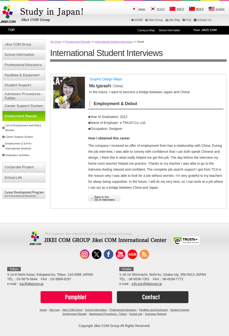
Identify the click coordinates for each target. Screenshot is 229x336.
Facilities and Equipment (153, 309)
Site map (54, 309)
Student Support (179, 309)
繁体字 (200, 9)
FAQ (186, 20)
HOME (137, 20)
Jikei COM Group (72, 309)
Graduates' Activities (17, 155)
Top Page (55, 41)
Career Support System (19, 136)
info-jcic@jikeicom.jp (147, 284)
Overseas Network (155, 313)
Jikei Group (154, 20)
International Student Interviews (113, 41)
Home (43, 309)
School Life (135, 313)
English (220, 9)
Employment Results (78, 41)
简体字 (180, 9)
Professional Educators (122, 309)
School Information (96, 309)
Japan (141, 9)
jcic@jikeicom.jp (31, 284)
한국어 (161, 9)
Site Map (172, 20)
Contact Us (202, 20)
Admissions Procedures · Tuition (108, 313)
